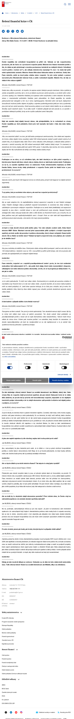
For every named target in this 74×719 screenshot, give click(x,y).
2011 (36, 13)
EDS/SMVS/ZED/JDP (8, 703)
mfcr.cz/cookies (10, 356)
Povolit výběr (37, 380)
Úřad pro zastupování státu (10, 666)
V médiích (29, 13)
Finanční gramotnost (8, 636)
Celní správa (5, 655)
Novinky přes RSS (64, 712)
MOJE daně (5, 688)
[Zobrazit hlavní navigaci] (69, 4)
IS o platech (5, 699)
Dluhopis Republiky (7, 625)
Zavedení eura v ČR (7, 640)
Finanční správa (6, 659)
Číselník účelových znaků (9, 692)
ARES (3, 685)
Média (22, 13)
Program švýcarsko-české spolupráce (13, 622)
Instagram (21, 712)
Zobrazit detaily (63, 374)
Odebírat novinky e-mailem (45, 712)
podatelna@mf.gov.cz (16, 592)
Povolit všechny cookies (60, 380)
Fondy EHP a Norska (8, 618)
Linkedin (11, 712)
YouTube (16, 712)
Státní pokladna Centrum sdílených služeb (14, 673)
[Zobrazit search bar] (65, 4)
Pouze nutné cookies (14, 380)
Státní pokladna (6, 629)
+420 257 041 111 (14, 589)
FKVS (3, 696)
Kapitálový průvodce (8, 644)
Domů (7, 13)
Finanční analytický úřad (9, 662)
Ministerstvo (14, 13)
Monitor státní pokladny (9, 633)
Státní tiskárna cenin (8, 670)
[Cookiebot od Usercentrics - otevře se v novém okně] (63, 337)
